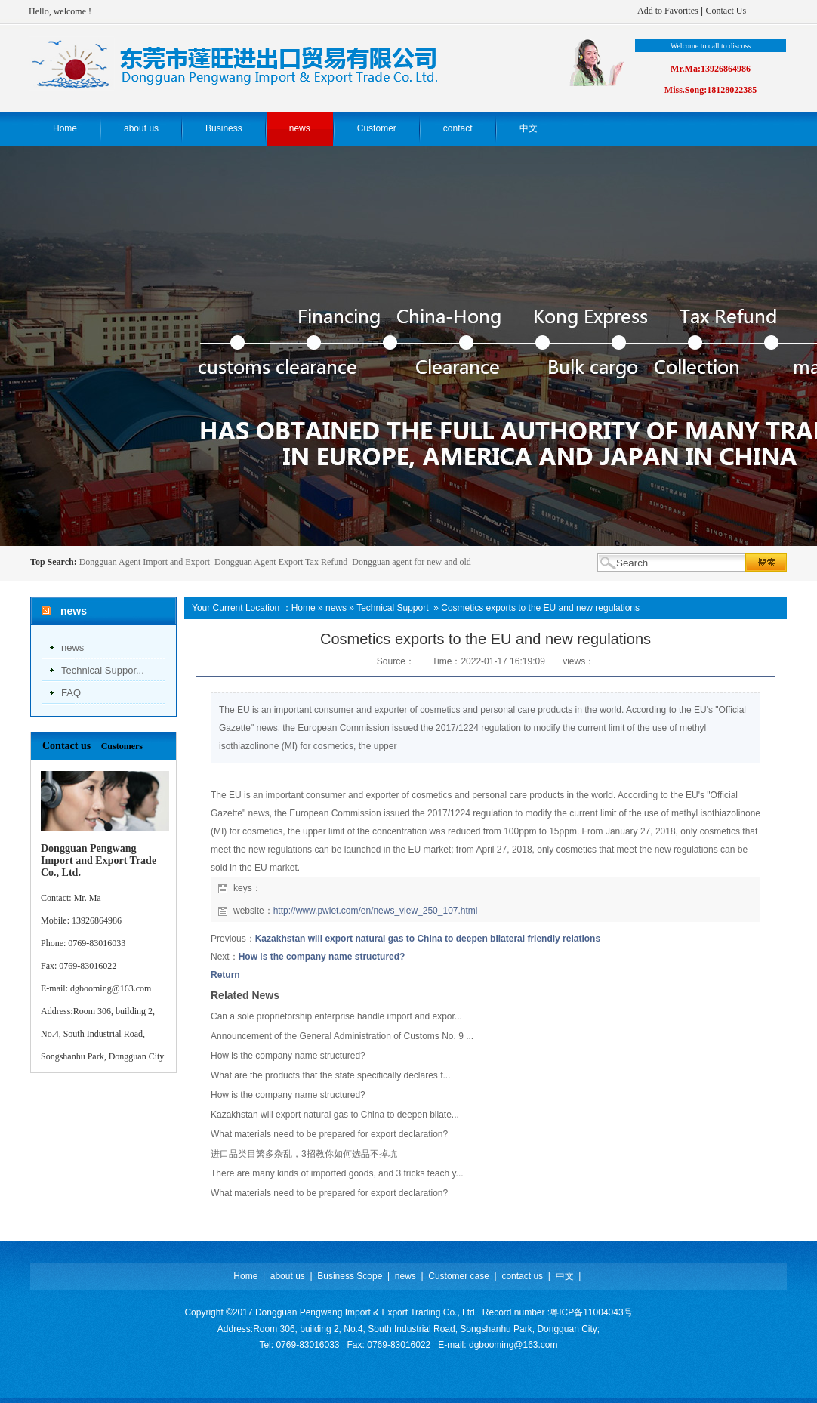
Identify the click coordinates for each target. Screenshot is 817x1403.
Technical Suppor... (102, 670)
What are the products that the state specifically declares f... (331, 1075)
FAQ (71, 692)
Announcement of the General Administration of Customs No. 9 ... (342, 1036)
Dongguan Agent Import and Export (144, 562)
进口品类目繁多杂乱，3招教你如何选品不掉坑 (304, 1154)
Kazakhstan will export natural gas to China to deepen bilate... (335, 1114)
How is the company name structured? (322, 956)
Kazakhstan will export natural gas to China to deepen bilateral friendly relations (427, 938)
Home (303, 608)
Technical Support (392, 608)
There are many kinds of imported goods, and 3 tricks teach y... (337, 1173)
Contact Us (725, 10)
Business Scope (349, 1276)
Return (225, 975)
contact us (522, 1276)
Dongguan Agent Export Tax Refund (280, 562)
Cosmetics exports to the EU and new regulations (540, 608)
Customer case (458, 1276)
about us (287, 1276)
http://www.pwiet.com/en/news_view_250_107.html (375, 910)
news (72, 647)
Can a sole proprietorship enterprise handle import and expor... (336, 1016)
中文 (565, 1276)
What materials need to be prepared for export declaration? (329, 1134)
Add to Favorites (667, 10)
